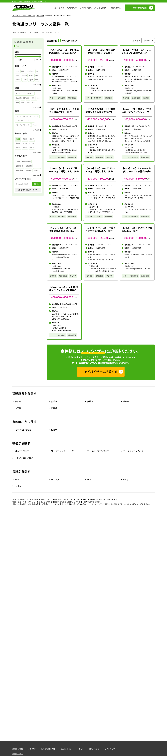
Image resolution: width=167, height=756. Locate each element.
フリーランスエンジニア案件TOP (23, 15)
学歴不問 (146, 98)
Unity (125, 479)
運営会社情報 (17, 749)
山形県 (18, 408)
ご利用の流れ (86, 7)
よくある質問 (100, 7)
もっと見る (36, 85)
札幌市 (54, 429)
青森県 (18, 401)
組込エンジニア (22, 451)
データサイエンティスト (134, 451)
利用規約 (31, 749)
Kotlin (18, 486)
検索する (37, 184)
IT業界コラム (115, 7)
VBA (89, 479)
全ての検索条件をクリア (27, 190)
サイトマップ (110, 749)
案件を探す (59, 7)
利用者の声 (72, 7)
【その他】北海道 (23, 429)
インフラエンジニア (24, 457)
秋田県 (126, 401)
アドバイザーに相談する (101, 371)
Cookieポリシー (67, 749)
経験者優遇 (72, 98)
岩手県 (54, 401)
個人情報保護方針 (48, 749)
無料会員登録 (140, 7)
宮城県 (90, 401)
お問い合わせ (93, 749)
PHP (17, 479)
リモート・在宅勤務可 (57, 98)
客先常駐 (126, 98)
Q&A (81, 749)
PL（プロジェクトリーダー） (64, 451)
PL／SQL (55, 479)
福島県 (54, 408)
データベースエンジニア (98, 451)
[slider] (15, 56)
